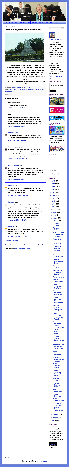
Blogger (44, 461)
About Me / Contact (54, 22)
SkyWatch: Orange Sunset (56, 366)
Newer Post (9, 245)
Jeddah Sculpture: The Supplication (58, 300)
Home (5, 22)
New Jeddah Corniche (57, 379)
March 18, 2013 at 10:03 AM (18, 126)
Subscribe (52, 91)
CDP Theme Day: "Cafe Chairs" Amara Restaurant (57, 407)
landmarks (21, 89)
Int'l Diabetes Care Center (58, 281)
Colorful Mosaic (56, 224)
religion (32, 89)
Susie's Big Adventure (24, 22)
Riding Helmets (58, 277)
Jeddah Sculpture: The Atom (57, 286)
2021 (53, 184)
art (11, 89)
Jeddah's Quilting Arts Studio (58, 261)
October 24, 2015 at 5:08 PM (18, 195)
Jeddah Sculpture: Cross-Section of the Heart (58, 325)
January (56, 417)
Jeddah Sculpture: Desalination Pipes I (58, 316)
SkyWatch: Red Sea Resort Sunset (58, 272)
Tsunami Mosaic (56, 229)
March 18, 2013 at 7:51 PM (17, 179)
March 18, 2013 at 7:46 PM (17, 159)
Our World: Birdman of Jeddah (57, 385)
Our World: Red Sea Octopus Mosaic (57, 249)
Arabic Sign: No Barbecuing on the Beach (58, 346)
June (55, 212)
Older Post (41, 245)
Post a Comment (12, 241)
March (56, 221)
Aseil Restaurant (57, 390)
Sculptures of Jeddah (13, 22)
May (55, 215)
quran (28, 89)
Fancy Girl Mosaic (57, 240)
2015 (54, 201)
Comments (54, 174)
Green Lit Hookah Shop (58, 256)
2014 (53, 204)
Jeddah (15, 89)
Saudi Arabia (40, 89)
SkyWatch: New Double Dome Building (58, 234)
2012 (53, 421)
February (57, 414)
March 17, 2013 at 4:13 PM (17, 108)
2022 (54, 181)
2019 (53, 190)
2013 (53, 207)
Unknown (11, 186)
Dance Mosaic (58, 244)
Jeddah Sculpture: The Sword (57, 292)
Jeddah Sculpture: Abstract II (57, 353)
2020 (54, 187)
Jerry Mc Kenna (13, 133)
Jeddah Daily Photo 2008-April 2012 (40, 22)
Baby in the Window (57, 267)
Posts (53, 171)
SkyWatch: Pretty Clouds (58, 400)
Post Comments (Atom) (22, 248)
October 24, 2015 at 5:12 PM (17, 220)
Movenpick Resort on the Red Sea (58, 359)
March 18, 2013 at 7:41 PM (17, 140)
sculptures (8, 92)
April (55, 218)
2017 (53, 195)
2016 (54, 198)
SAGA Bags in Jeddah (58, 333)
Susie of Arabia (13, 147)
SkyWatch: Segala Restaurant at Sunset (57, 308)
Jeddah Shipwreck (57, 395)
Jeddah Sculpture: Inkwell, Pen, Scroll (58, 373)
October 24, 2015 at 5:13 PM (17, 236)
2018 (54, 192)
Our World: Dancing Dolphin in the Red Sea (58, 339)
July (55, 209)
